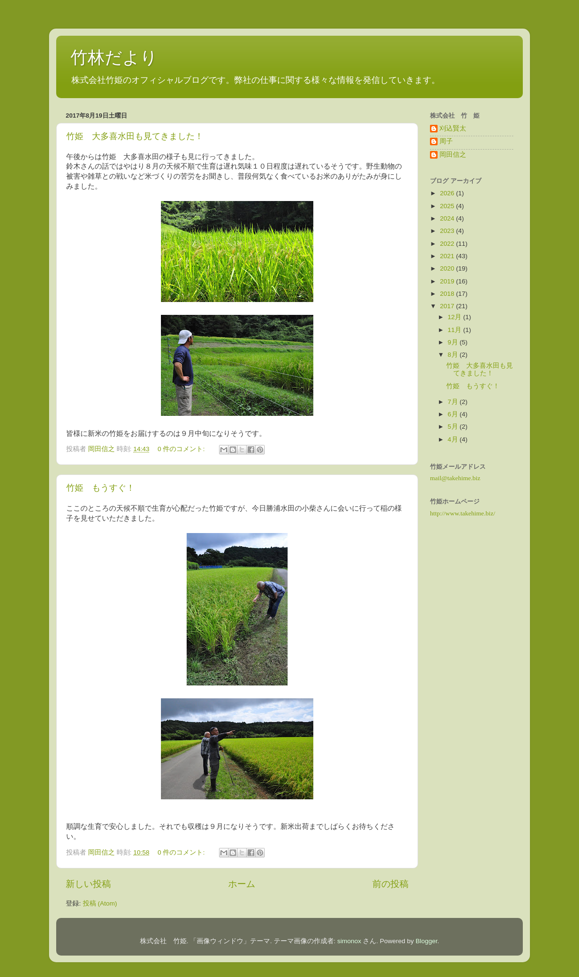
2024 (448, 218)
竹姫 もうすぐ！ (100, 488)
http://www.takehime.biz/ (462, 513)
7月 (453, 401)
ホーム (241, 884)
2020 (448, 268)
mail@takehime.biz (455, 478)
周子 (446, 141)
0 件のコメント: (182, 449)
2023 (448, 230)
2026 (448, 193)
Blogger (427, 941)
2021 (448, 256)
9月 (453, 342)
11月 (455, 329)
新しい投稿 (88, 884)
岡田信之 (452, 154)
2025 (448, 206)
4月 (453, 439)
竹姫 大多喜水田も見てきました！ (134, 136)
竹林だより (114, 57)
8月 (453, 354)
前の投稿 (390, 884)
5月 (453, 426)
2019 (448, 281)
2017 (448, 306)
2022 (448, 243)
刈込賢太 (452, 128)
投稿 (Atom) (100, 903)
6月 (453, 414)
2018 (448, 293)
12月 (455, 317)
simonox (349, 941)
